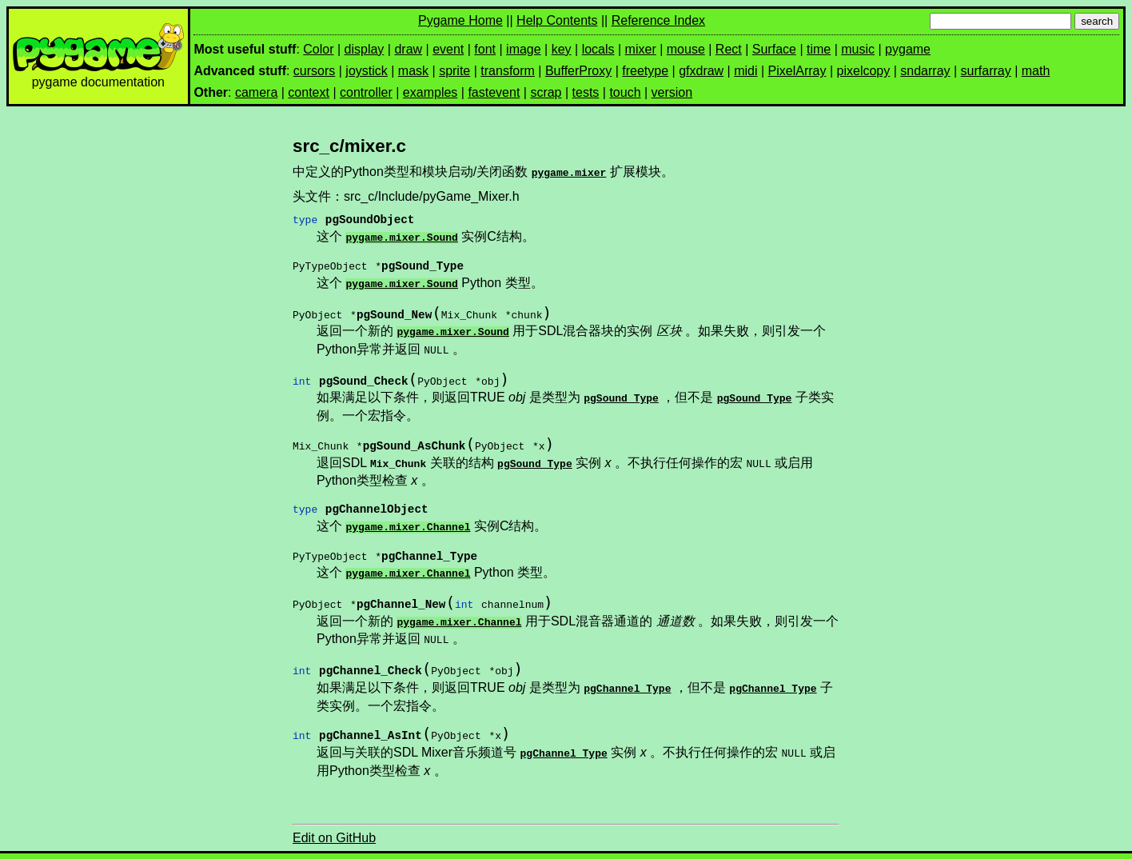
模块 (1080, 844)
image (523, 49)
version (672, 92)
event (448, 49)
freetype (645, 71)
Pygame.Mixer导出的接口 (330, 844)
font (485, 49)
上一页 (998, 844)
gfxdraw (701, 71)
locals (598, 49)
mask (413, 71)
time (819, 49)
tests (586, 92)
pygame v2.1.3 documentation (85, 844)
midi (745, 71)
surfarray (986, 71)
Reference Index (658, 20)
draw (408, 49)
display (365, 49)
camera (256, 92)
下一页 (1042, 844)
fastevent (494, 92)
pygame (908, 49)
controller (366, 92)
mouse (686, 49)
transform (507, 71)
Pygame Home (460, 20)
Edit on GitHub (334, 817)
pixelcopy (864, 71)
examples (430, 92)
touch (624, 92)
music (858, 49)
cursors (314, 71)
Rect (728, 49)
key (562, 49)
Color (318, 49)
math (1036, 71)
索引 (1113, 844)
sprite (454, 71)
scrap (545, 92)
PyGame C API (214, 844)
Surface (774, 49)
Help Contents (556, 20)
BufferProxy (578, 71)
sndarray (925, 71)
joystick (366, 71)
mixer (640, 49)
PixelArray (797, 71)
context (308, 92)
